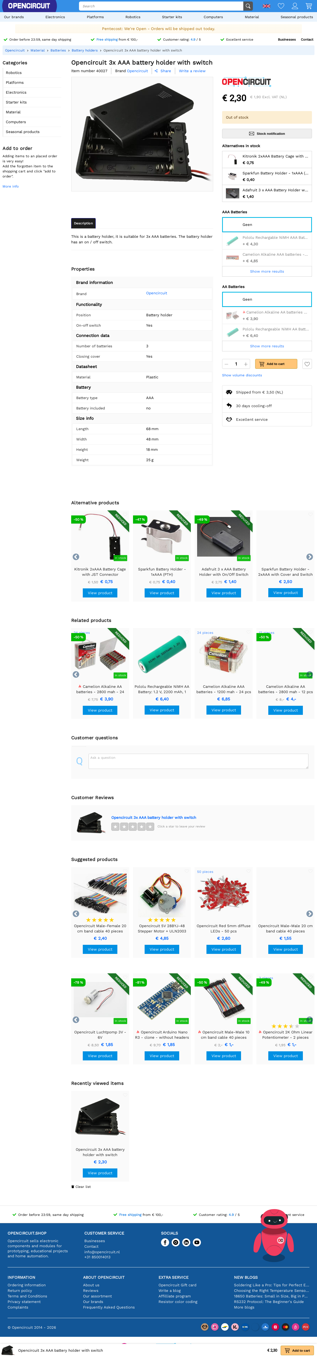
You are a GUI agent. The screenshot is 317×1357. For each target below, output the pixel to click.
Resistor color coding (178, 1301)
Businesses (287, 39)
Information (21, 1277)
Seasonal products (297, 17)
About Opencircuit (104, 1277)
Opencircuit (150, 293)
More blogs (244, 1307)
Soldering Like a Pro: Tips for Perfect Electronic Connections (271, 1285)
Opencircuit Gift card (177, 1285)
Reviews (90, 1290)
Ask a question (102, 757)
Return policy (20, 1290)
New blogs (246, 1277)
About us (91, 1285)
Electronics (55, 17)
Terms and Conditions (27, 1296)
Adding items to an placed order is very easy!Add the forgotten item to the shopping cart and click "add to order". (30, 166)
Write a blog (170, 1290)
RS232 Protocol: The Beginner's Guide (269, 1301)
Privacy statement (24, 1301)
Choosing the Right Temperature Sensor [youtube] (271, 1290)
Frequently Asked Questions (109, 1307)
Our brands (14, 17)
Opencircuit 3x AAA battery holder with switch (153, 817)
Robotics (132, 17)
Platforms (95, 17)
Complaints (18, 1307)
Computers (213, 17)
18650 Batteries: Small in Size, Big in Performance (271, 1296)
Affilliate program (175, 1296)
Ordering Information (27, 1285)
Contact (307, 39)
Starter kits (172, 17)
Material (252, 17)
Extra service (174, 1277)
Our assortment (97, 1296)
